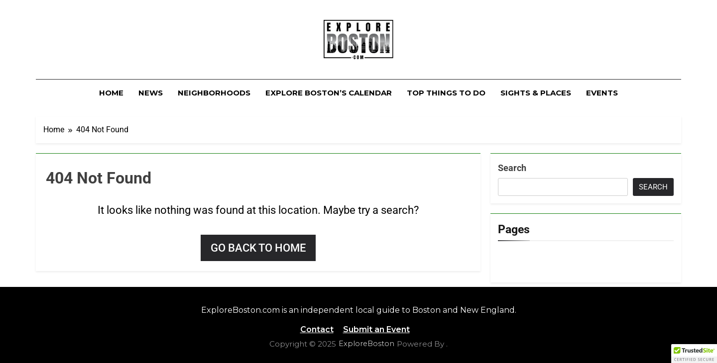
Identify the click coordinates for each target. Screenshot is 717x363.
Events (602, 92)
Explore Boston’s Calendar (328, 92)
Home (111, 92)
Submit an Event (376, 329)
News (150, 92)
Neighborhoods (214, 92)
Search (512, 168)
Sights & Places (535, 92)
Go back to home (258, 248)
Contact (317, 329)
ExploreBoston (366, 343)
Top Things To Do (446, 92)
